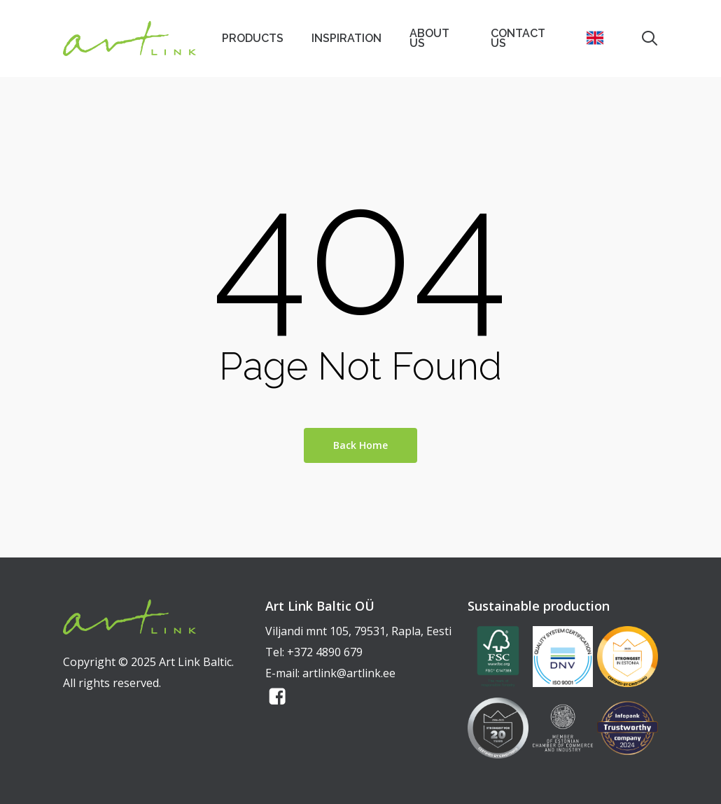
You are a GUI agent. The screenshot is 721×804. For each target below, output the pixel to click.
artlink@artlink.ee (349, 673)
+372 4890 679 (325, 652)
